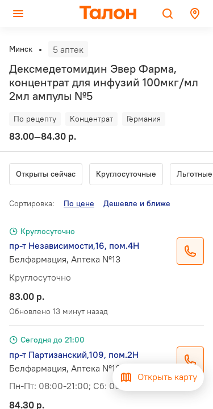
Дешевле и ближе (136, 203)
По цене (79, 203)
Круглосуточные (126, 174)
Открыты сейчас (46, 174)
